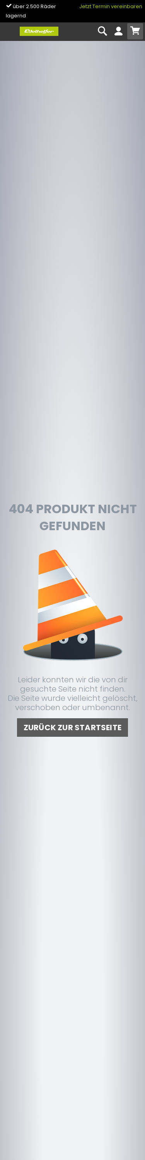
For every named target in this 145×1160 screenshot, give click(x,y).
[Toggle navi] (9, 31)
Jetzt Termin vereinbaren (110, 6)
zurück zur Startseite (72, 727)
